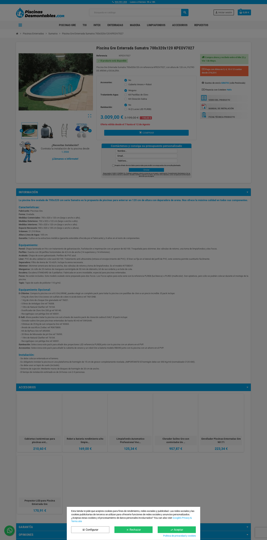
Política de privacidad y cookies (179, 535)
